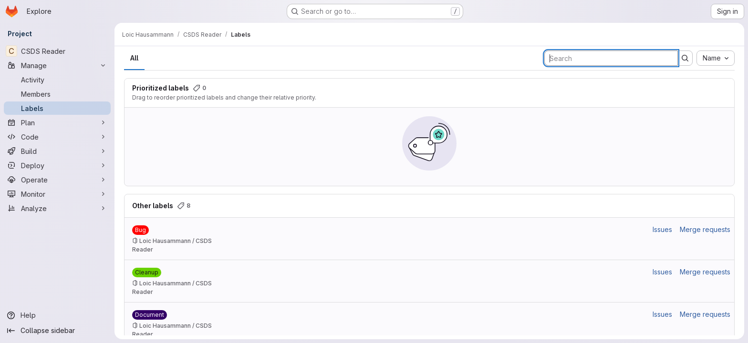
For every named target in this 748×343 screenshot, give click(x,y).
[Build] (57, 151)
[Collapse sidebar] (57, 330)
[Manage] (57, 65)
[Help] (57, 315)
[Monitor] (57, 194)
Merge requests (705, 229)
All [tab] (134, 58)
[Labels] (57, 108)
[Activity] (57, 79)
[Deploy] (57, 165)
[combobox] (715, 58)
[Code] (57, 136)
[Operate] (57, 179)
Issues (662, 229)
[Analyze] (57, 208)
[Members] (57, 94)
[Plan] (57, 122)
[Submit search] (685, 58)
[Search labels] (611, 58)
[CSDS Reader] (57, 51)
